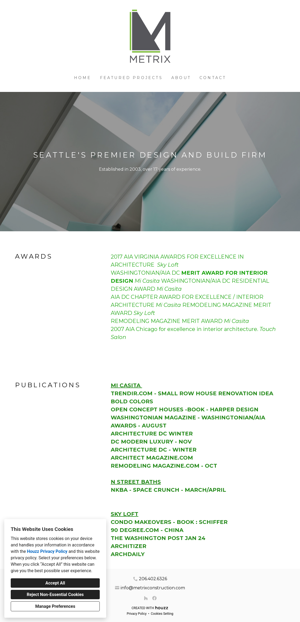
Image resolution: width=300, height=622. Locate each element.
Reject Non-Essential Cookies (55, 594)
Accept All (55, 583)
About (181, 77)
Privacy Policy (137, 614)
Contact (212, 77)
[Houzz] (145, 598)
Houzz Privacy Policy (47, 551)
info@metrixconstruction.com (153, 587)
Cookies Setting (162, 614)
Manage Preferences (55, 606)
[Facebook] (154, 598)
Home (82, 77)
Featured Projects (131, 77)
